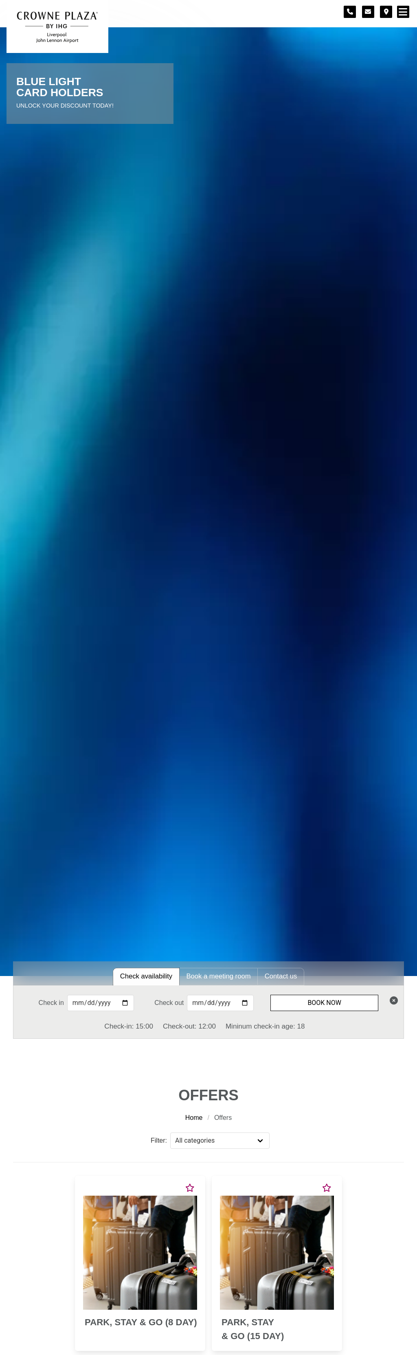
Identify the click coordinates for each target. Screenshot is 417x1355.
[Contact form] (368, 12)
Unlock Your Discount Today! (65, 105)
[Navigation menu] (403, 12)
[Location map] (386, 12)
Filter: (159, 1140)
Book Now (324, 1003)
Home (194, 1117)
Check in (51, 1002)
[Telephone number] (350, 12)
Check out (169, 1002)
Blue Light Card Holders (59, 87)
